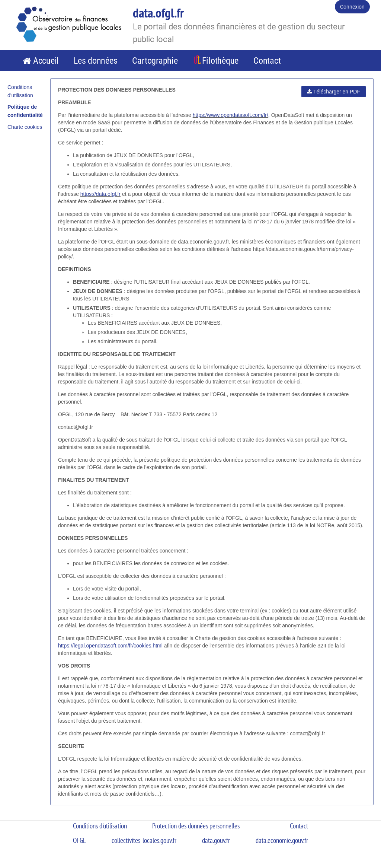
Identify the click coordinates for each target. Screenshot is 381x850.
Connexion (352, 7)
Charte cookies (24, 127)
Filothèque (220, 60)
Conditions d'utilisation (100, 825)
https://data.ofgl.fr (100, 194)
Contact (267, 60)
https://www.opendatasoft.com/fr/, (231, 115)
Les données (95, 60)
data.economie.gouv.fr (282, 840)
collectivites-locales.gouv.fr (144, 840)
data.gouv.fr (216, 840)
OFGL (79, 840)
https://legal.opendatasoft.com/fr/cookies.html (110, 646)
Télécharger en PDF (333, 92)
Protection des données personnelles (196, 825)
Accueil (46, 60)
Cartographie (154, 60)
